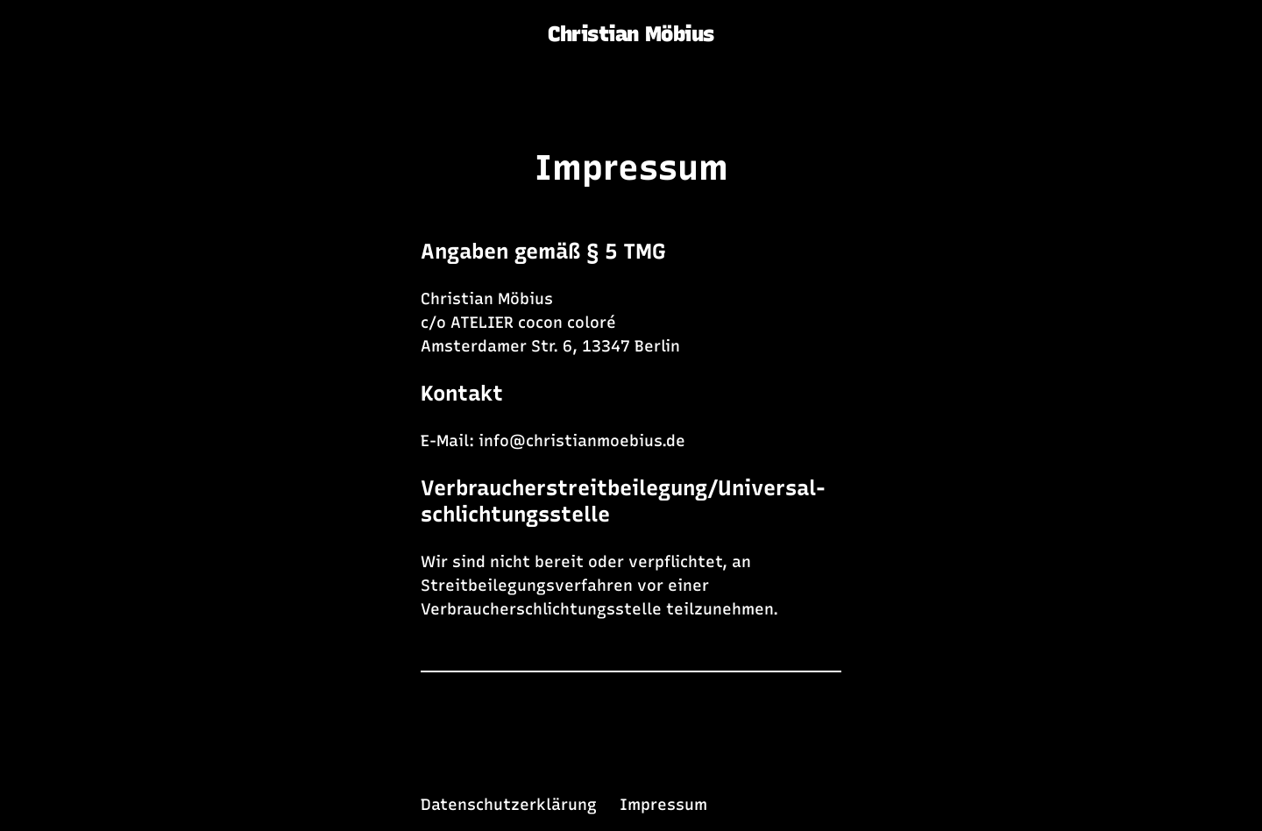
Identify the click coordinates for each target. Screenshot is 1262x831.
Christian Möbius (630, 33)
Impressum (631, 167)
